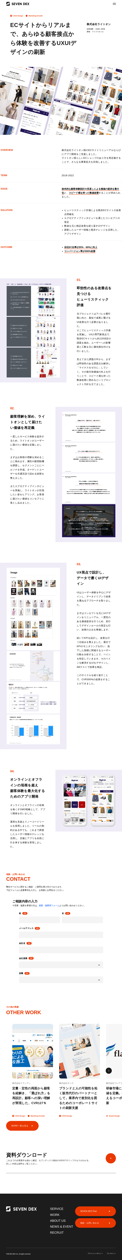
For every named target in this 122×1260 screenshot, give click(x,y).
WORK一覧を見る (19, 1126)
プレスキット (111, 1253)
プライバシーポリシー (95, 1253)
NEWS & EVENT (61, 1226)
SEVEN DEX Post (88, 1211)
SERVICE (56, 1209)
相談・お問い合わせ (89, 1223)
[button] (109, 1071)
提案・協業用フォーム (49, 905)
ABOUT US (58, 1220)
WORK (55, 1215)
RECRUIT (57, 1232)
